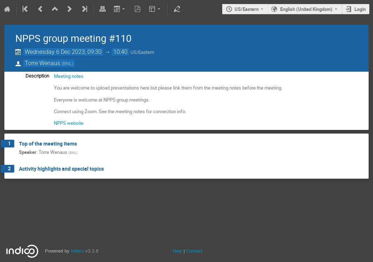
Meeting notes (68, 76)
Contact (194, 251)
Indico (77, 251)
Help (177, 251)
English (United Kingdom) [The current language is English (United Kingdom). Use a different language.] (306, 9)
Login (360, 9)
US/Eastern (247, 9)
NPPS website (68, 123)
